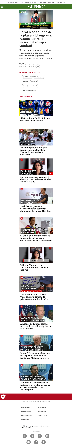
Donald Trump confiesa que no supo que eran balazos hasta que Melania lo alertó (35, 355)
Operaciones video (29, 90)
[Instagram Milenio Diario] (40, 436)
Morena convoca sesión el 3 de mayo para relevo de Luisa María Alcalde (35, 179)
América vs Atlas (41, 2)
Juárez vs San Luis (62, 2)
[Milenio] (36, 6)
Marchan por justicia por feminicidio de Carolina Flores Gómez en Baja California (33, 151)
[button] (1, 7)
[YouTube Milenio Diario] (28, 442)
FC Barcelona (39, 77)
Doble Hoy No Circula (30, 2)
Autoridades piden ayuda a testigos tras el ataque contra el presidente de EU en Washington (35, 386)
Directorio (42, 408)
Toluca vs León (51, 2)
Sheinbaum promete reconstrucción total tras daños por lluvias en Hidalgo (35, 209)
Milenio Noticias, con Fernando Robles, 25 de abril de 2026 (35, 267)
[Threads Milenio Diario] (47, 436)
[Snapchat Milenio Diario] (43, 442)
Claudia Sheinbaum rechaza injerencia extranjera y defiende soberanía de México (36, 238)
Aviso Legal (42, 415)
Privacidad (42, 412)
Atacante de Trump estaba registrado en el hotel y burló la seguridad (35, 326)
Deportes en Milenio (30, 86)
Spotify (25, 81)
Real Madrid (27, 77)
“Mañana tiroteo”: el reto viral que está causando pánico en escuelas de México (35, 297)
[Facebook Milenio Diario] (25, 436)
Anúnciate (25, 419)
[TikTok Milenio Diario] (36, 442)
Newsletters (25, 408)
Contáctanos (26, 412)
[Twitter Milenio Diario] (32, 436)
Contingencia (18, 2)
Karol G (34, 81)
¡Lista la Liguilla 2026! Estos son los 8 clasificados (35, 119)
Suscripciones (26, 415)
